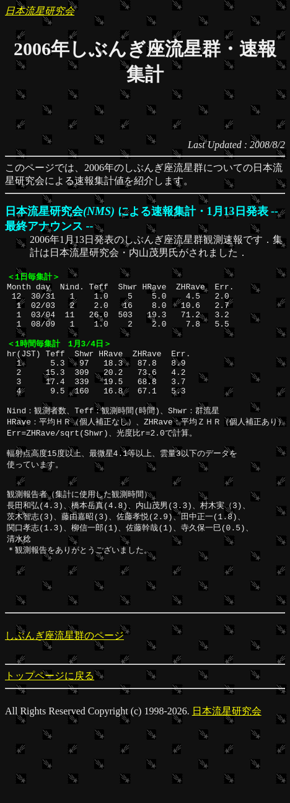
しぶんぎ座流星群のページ (64, 671)
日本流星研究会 (39, 11)
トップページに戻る (49, 711)
